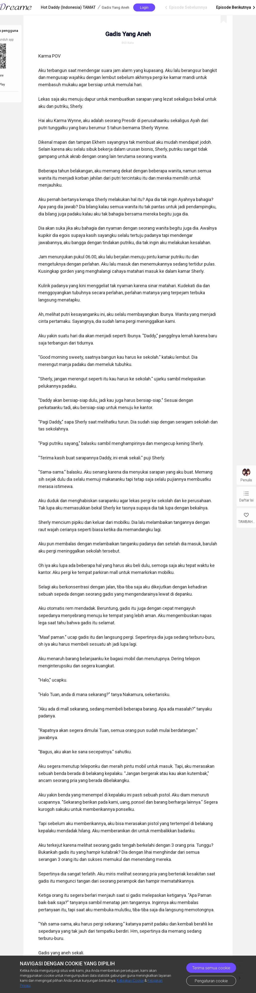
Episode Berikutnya (236, 7)
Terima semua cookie (211, 968)
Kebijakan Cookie (130, 981)
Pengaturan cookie (211, 981)
